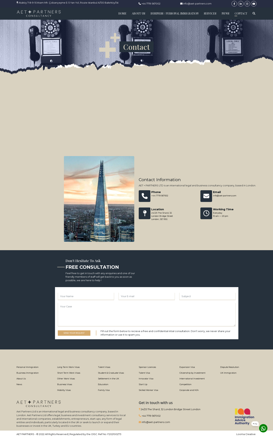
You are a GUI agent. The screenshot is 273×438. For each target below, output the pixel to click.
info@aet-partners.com (196, 3)
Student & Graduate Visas (111, 373)
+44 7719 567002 (149, 3)
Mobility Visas (64, 390)
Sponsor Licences (147, 367)
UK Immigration (228, 373)
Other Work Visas (66, 378)
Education (103, 384)
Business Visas (64, 384)
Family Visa (104, 390)
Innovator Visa (146, 378)
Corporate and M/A (189, 390)
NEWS (225, 13)
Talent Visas (104, 367)
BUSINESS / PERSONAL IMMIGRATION (175, 13)
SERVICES (210, 13)
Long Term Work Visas (68, 367)
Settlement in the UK (108, 378)
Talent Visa (144, 373)
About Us (21, 378)
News (19, 384)
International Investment (192, 378)
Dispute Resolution (229, 367)
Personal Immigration (27, 367)
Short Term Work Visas (68, 373)
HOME (122, 13)
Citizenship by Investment (192, 373)
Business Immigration (27, 373)
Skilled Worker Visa (148, 390)
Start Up (143, 384)
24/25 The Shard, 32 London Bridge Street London (169, 409)
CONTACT (241, 13)
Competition (185, 384)
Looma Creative (246, 434)
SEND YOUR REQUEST (74, 332)
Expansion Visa (187, 367)
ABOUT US (138, 13)
